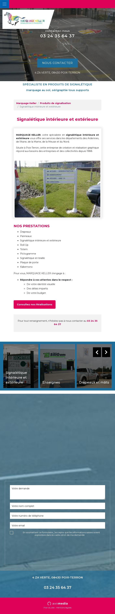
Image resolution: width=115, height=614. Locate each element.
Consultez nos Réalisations (34, 304)
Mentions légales (63, 607)
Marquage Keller (26, 103)
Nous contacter (57, 63)
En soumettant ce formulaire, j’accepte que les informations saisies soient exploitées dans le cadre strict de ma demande (61, 533)
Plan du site (49, 607)
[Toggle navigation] (4, 4)
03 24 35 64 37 (57, 35)
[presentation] (34, 544)
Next (106, 352)
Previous (97, 352)
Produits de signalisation (55, 103)
